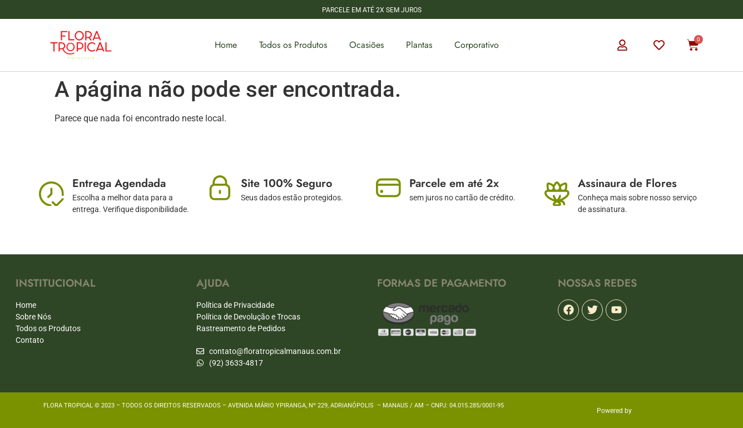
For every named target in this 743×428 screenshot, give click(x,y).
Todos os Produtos (293, 44)
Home (226, 44)
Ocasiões (366, 44)
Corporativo (476, 44)
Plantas (419, 44)
